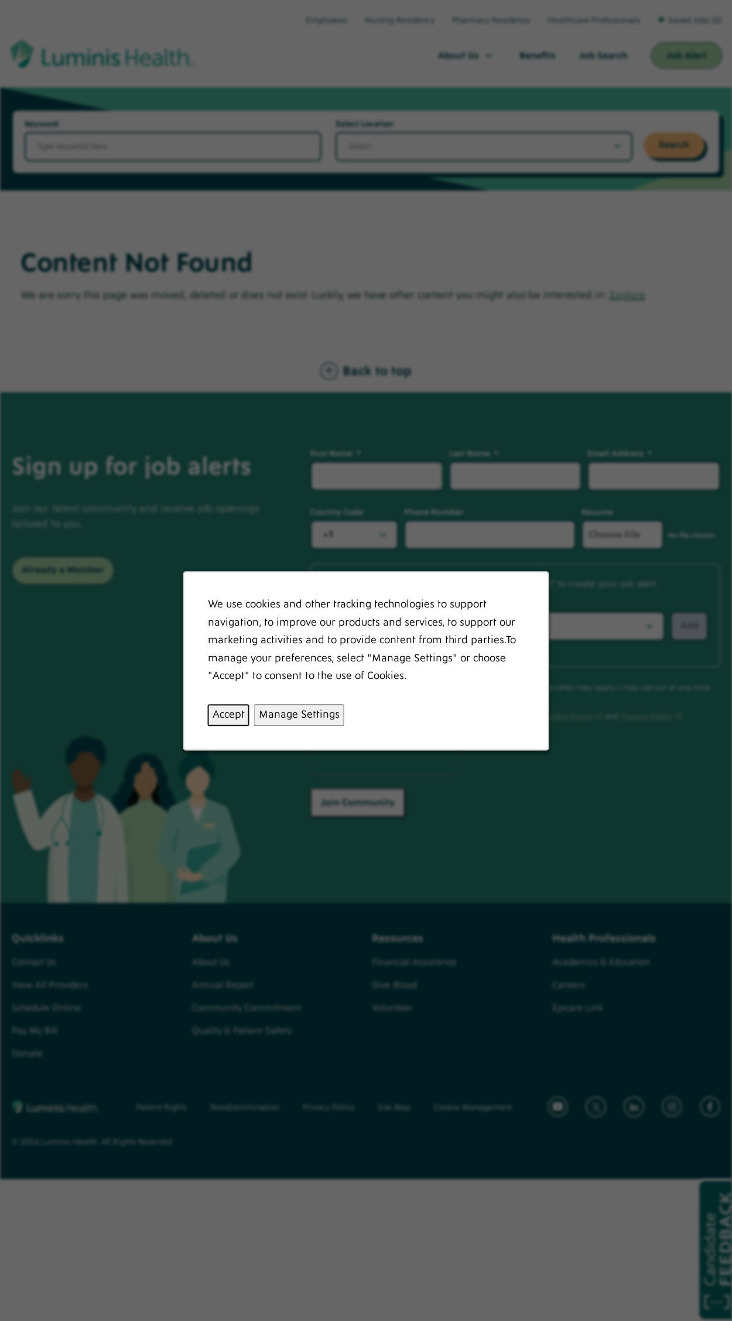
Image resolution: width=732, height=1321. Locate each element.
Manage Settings (299, 714)
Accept (229, 714)
